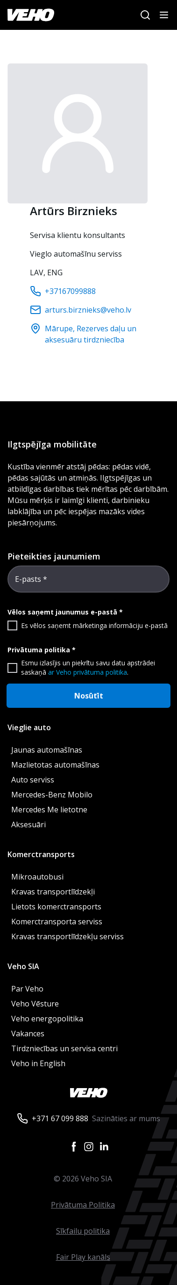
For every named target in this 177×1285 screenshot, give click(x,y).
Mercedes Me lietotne (49, 809)
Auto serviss (32, 780)
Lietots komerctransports (56, 906)
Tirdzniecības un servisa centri (64, 1048)
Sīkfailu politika (83, 1231)
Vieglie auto (29, 727)
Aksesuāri (28, 824)
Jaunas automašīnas (46, 750)
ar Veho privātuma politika (87, 672)
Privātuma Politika (83, 1205)
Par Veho (27, 989)
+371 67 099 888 (60, 1118)
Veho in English (38, 1063)
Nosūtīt (88, 696)
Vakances (27, 1033)
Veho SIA (23, 966)
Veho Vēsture (35, 1004)
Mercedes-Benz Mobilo (51, 794)
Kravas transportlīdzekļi (53, 892)
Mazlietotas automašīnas (55, 765)
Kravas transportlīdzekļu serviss (67, 936)
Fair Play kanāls (83, 1257)
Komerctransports (41, 854)
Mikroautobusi (37, 877)
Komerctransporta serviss (56, 921)
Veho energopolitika (47, 1018)
